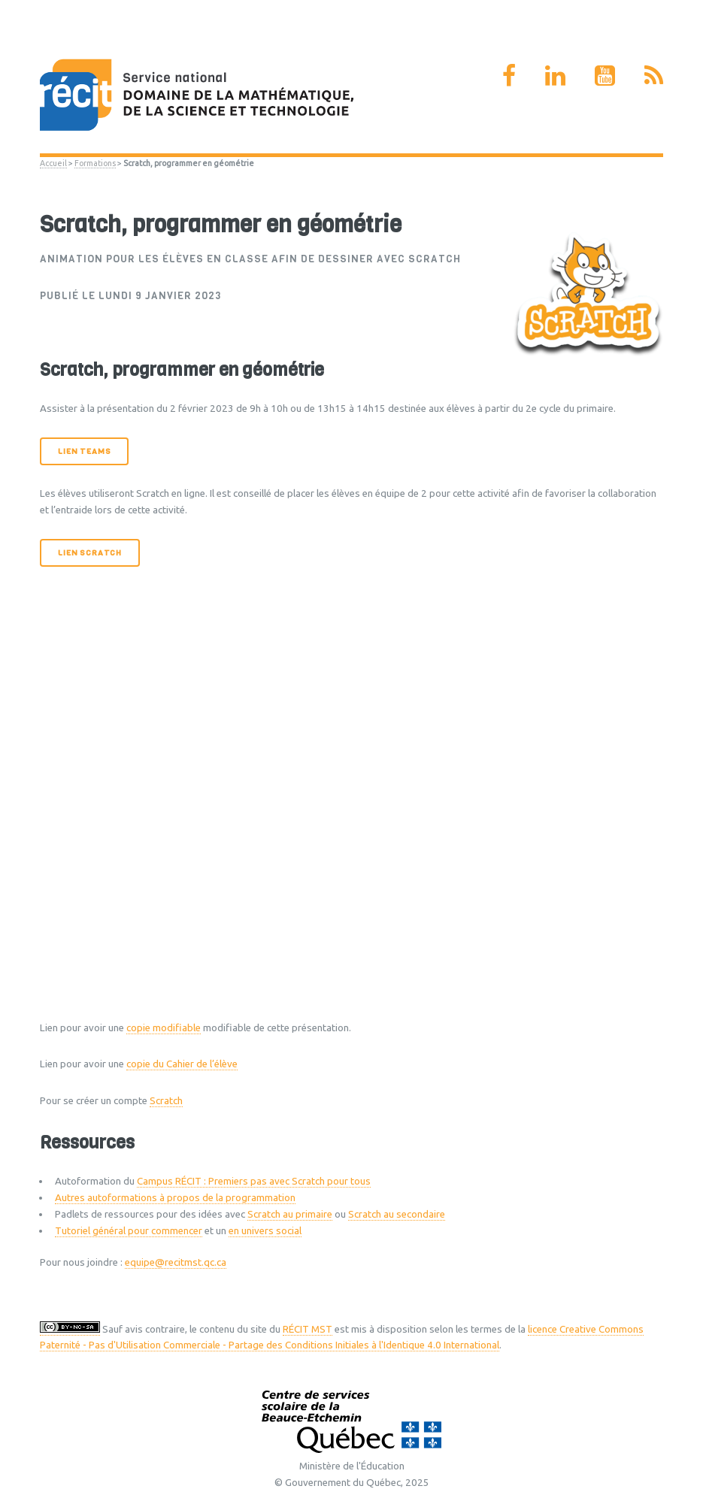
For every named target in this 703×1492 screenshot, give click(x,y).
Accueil (53, 163)
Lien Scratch (90, 552)
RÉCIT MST (307, 1329)
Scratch (166, 1100)
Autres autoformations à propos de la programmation (175, 1197)
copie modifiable (163, 1028)
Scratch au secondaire (396, 1214)
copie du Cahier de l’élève (182, 1064)
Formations (95, 163)
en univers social (265, 1230)
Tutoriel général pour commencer (128, 1230)
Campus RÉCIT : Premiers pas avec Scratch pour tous (254, 1181)
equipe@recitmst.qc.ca (175, 1262)
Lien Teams (84, 451)
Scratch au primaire (289, 1214)
